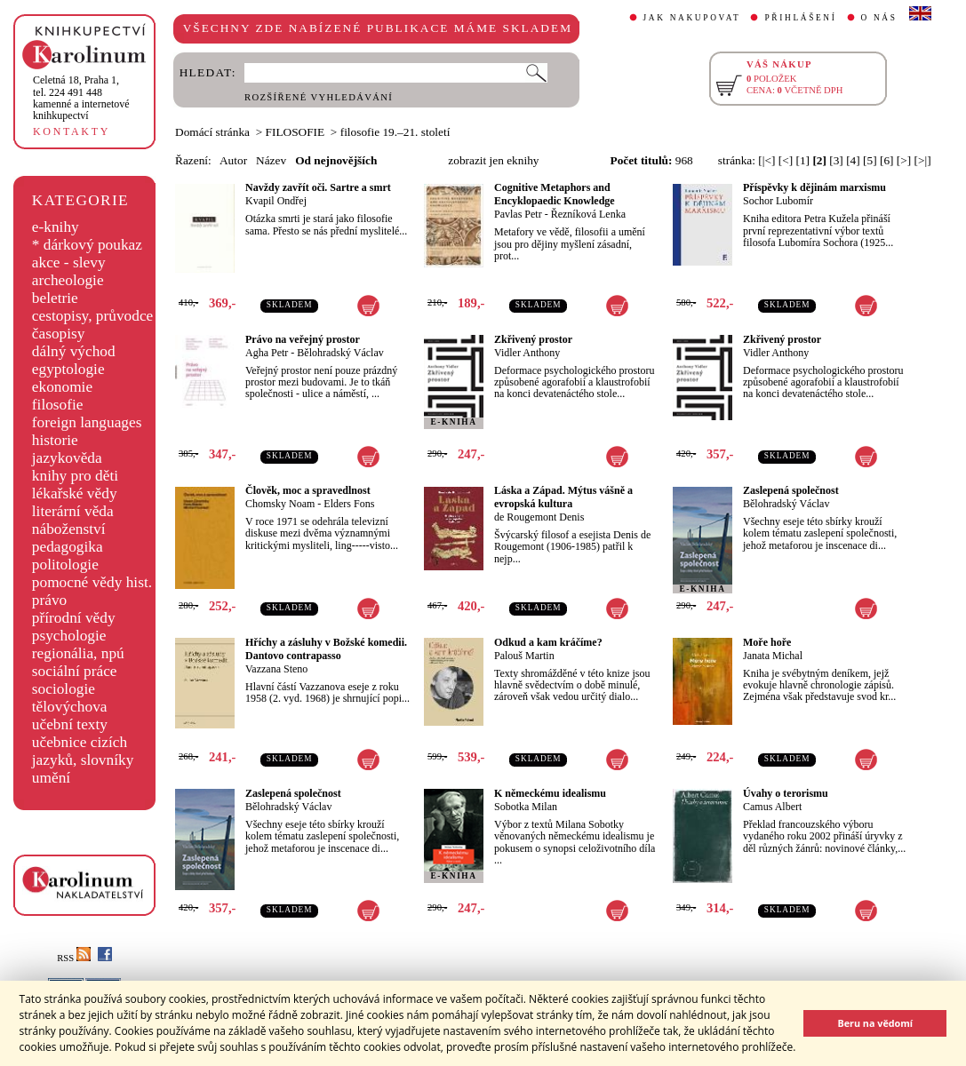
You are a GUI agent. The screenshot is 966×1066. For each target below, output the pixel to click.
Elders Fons (348, 503)
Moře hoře (767, 642)
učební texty (70, 724)
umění (51, 777)
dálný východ (74, 351)
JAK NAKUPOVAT (692, 17)
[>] (904, 160)
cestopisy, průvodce (93, 315)
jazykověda (67, 457)
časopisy (58, 333)
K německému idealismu (550, 793)
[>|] (922, 160)
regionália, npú (78, 653)
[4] (853, 160)
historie (55, 440)
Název (271, 160)
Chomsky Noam (280, 503)
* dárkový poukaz (87, 244)
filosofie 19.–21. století (395, 132)
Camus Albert (772, 806)
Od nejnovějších (336, 160)
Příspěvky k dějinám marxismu (814, 187)
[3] (836, 160)
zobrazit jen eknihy (493, 160)
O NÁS (879, 17)
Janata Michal (772, 655)
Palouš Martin (524, 655)
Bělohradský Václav (340, 352)
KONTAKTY (71, 131)
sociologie (63, 688)
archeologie (68, 280)
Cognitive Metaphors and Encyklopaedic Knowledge (554, 194)
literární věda (73, 511)
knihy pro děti (75, 475)
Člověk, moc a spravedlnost (308, 490)
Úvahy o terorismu (785, 793)
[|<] (766, 160)
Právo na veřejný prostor (302, 339)
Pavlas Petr (518, 214)
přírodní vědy (74, 617)
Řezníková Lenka (588, 214)
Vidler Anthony (527, 352)
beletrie (55, 298)
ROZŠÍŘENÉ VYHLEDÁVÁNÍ (318, 97)
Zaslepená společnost (791, 490)
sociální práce (74, 671)
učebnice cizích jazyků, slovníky (83, 751)
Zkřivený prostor (533, 339)
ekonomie (62, 386)
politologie (65, 564)
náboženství (69, 529)
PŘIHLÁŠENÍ (800, 17)
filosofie (58, 404)
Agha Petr (266, 352)
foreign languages (87, 422)
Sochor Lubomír (778, 201)
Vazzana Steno (276, 669)
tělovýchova (70, 706)
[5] (870, 160)
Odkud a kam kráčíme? (548, 642)
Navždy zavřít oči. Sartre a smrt (318, 187)
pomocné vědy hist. (92, 582)
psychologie (69, 635)
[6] (887, 160)
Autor (233, 160)
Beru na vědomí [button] (875, 1023)
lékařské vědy (74, 493)
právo (49, 600)
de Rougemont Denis (539, 517)
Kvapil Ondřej (276, 201)
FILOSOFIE (295, 132)
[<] (785, 160)
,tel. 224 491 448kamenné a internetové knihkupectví (81, 98)
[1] (802, 160)
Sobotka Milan (525, 806)
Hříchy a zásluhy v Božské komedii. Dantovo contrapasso (326, 649)
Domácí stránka (212, 132)
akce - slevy (69, 262)
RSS (74, 958)
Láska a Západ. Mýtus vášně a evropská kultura (563, 497)
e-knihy (55, 227)
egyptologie (68, 369)
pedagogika (67, 546)
